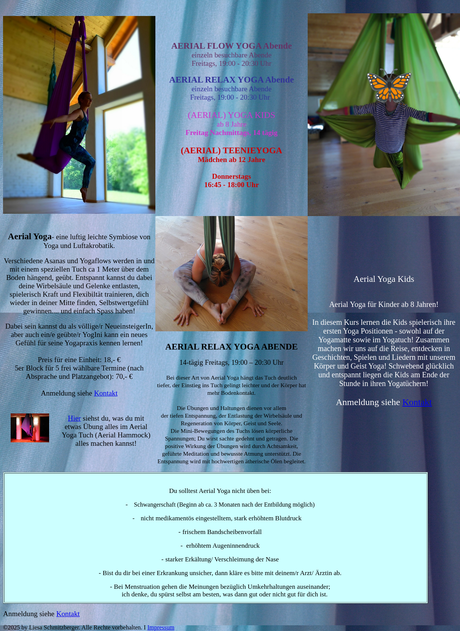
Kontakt (106, 393)
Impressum (160, 627)
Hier (74, 418)
